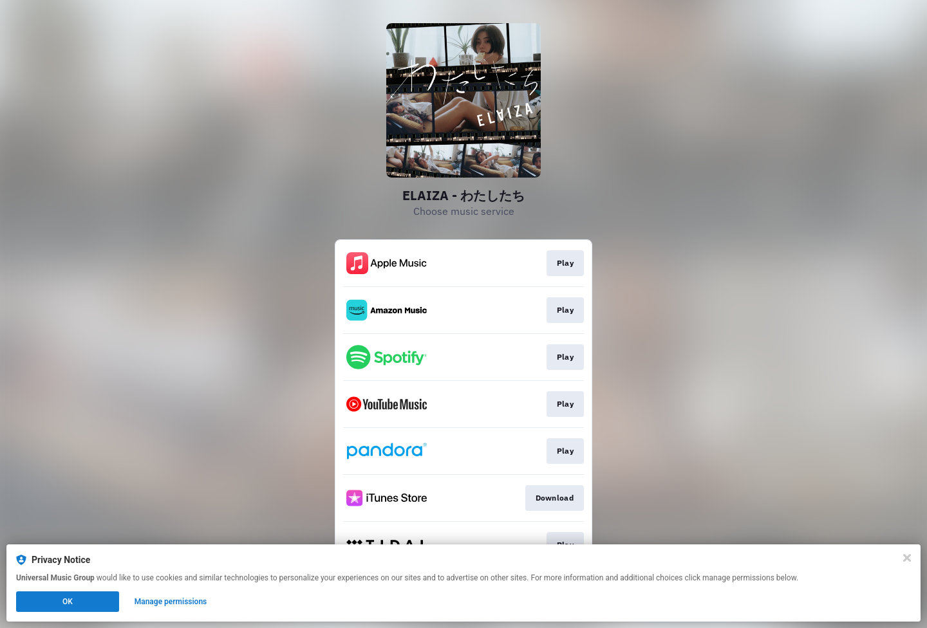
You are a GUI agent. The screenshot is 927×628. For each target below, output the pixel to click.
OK (67, 601)
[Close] (907, 558)
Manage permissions (171, 601)
